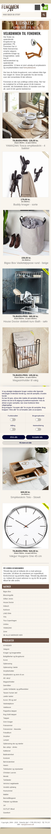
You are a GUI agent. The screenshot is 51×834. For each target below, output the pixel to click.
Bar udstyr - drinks (10, 747)
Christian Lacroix (9, 773)
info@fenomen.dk (27, 824)
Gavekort (6, 813)
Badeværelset (8, 754)
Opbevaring (7, 664)
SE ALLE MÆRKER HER (12, 635)
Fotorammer (7, 725)
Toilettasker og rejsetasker (13, 769)
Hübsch (6, 606)
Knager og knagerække (12, 653)
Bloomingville (8, 595)
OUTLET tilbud (9, 809)
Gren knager (8, 722)
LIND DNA (7, 613)
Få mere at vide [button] (25, 443)
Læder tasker (8, 696)
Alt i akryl (6, 678)
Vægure (6, 649)
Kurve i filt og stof (9, 700)
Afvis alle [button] (13, 437)
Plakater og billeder (10, 802)
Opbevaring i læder (10, 667)
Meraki (5, 776)
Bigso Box (7, 591)
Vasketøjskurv (8, 704)
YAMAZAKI (7, 628)
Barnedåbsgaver (9, 798)
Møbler (6, 794)
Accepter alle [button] (37, 437)
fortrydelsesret (30, 68)
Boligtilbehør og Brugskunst (13, 656)
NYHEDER (7, 645)
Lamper (6, 740)
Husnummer (7, 791)
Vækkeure (7, 707)
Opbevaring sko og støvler (13, 744)
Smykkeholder (8, 671)
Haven (5, 765)
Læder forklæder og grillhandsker (15, 689)
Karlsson (6, 610)
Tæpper (6, 718)
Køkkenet (6, 751)
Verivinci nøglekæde (11, 783)
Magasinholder (8, 682)
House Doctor (8, 602)
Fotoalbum (7, 733)
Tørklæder (7, 780)
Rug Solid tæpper (10, 714)
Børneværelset (8, 762)
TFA (4, 617)
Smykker (6, 736)
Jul (4, 805)
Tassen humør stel (10, 693)
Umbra (5, 624)
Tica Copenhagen (10, 621)
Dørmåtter (7, 685)
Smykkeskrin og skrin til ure (13, 675)
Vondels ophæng (9, 787)
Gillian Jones (8, 599)
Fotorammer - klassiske (12, 729)
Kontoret (6, 758)
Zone (5, 631)
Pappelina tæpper (10, 711)
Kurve (5, 660)
